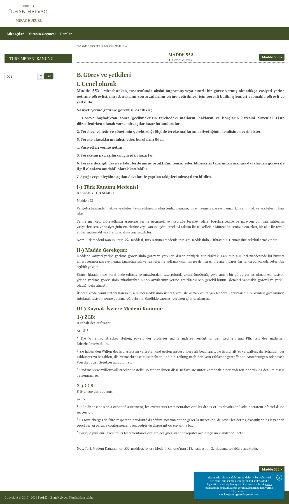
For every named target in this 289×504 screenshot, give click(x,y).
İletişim (276, 14)
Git (49, 76)
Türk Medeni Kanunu (101, 46)
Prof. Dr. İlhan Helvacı (53, 497)
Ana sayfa (219, 14)
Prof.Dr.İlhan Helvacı (248, 14)
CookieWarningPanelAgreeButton (239, 494)
